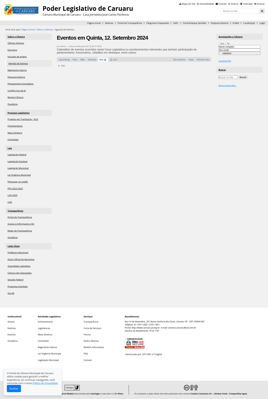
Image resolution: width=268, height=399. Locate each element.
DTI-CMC (146, 354)
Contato (223, 3)
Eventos (12, 334)
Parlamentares (45, 321)
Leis (10, 148)
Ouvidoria (13, 340)
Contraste (248, 3)
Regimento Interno (47, 347)
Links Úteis (14, 246)
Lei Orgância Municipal (49, 353)
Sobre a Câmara (45, 29)
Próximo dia (203, 59)
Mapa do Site (188, 3)
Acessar (261, 3)
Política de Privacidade (44, 383)
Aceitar (13, 388)
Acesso (11, 321)
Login (262, 23)
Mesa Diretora (45, 334)
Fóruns (87, 334)
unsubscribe (225, 60)
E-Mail (236, 23)
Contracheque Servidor (194, 23)
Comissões (43, 340)
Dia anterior (179, 59)
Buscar (222, 69)
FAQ (86, 353)
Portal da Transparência (130, 23)
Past (75, 59)
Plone (120, 393)
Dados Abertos (91, 340)
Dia (101, 59)
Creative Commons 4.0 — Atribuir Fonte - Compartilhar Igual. (219, 393)
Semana (92, 59)
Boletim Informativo (94, 347)
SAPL (175, 23)
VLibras (234, 3)
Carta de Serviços (92, 328)
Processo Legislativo (19, 112)
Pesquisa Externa (219, 23)
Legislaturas (44, 328)
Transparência (15, 210)
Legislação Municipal (48, 360)
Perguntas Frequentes (157, 23)
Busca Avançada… (228, 85)
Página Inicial (94, 23)
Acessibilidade (207, 3)
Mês (82, 59)
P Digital (158, 354)
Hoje (191, 59)
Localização (249, 23)
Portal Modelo (67, 393)
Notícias (109, 23)
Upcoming (64, 59)
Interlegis (95, 393)
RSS (63, 65)
